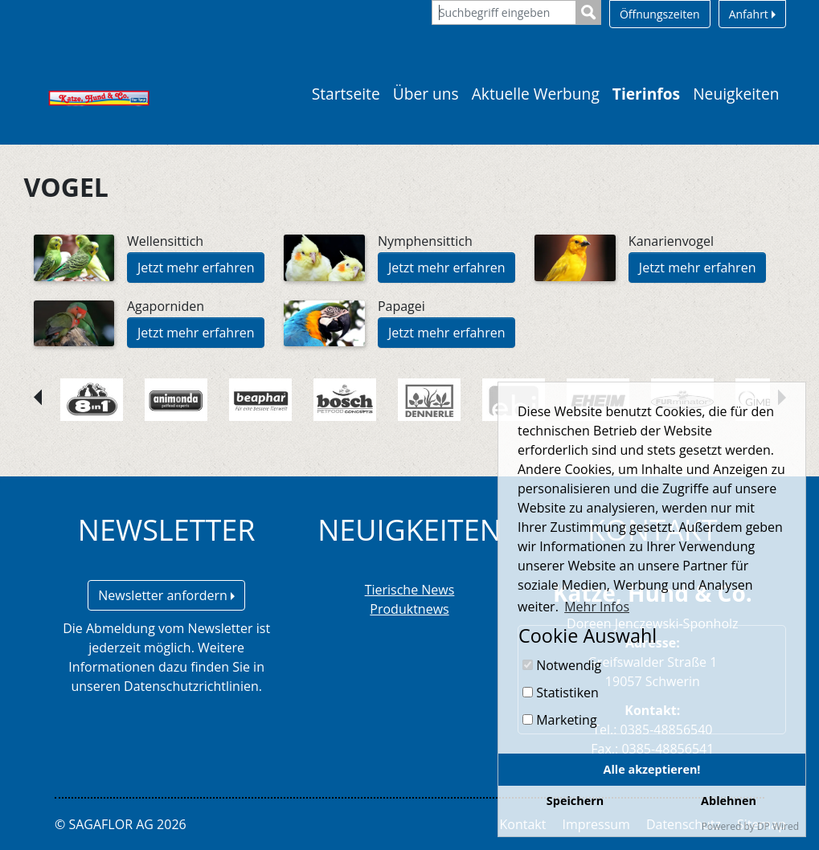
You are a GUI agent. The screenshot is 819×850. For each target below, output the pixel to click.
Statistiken (560, 692)
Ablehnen (728, 800)
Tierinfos (646, 93)
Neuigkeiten (736, 93)
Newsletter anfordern (166, 595)
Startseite (346, 93)
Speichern (575, 800)
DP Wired (778, 826)
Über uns (426, 93)
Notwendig (561, 665)
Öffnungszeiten (660, 14)
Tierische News (410, 590)
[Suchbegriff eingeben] (504, 12)
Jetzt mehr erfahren (196, 267)
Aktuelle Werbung (536, 93)
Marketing (559, 720)
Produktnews (409, 609)
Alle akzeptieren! (652, 769)
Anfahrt (752, 14)
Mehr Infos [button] (596, 606)
